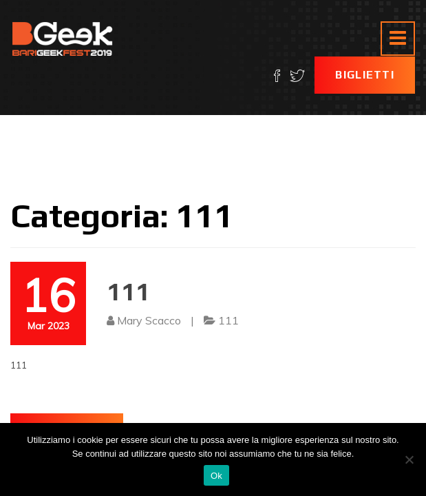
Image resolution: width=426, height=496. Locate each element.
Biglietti (364, 74)
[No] (409, 459)
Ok (216, 476)
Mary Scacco (149, 320)
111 (128, 291)
